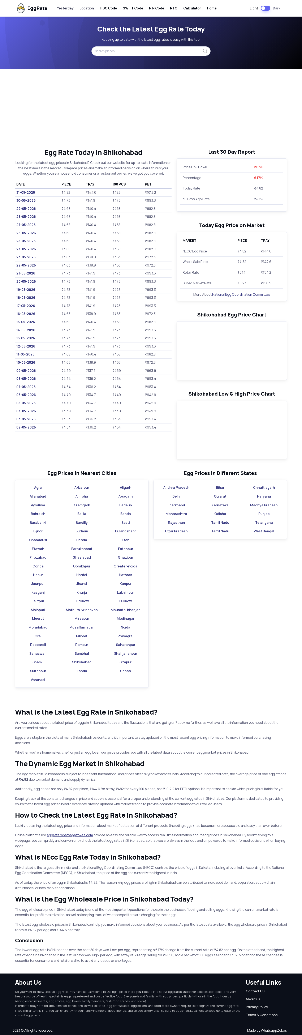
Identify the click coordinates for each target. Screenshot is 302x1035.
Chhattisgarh (264, 487)
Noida (125, 627)
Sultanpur (38, 671)
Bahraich (38, 513)
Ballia (81, 513)
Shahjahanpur (125, 653)
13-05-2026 (25, 338)
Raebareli (38, 644)
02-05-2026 (26, 427)
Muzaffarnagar (81, 627)
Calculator (192, 8)
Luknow (125, 601)
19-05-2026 (25, 289)
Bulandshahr (125, 531)
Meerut (38, 618)
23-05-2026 (26, 257)
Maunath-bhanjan (126, 610)
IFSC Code (108, 8)
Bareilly (82, 522)
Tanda (82, 671)
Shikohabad (81, 662)
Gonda (38, 566)
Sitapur (125, 662)
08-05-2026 (26, 378)
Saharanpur (125, 644)
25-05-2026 (26, 241)
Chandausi (38, 540)
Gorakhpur (81, 566)
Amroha (82, 496)
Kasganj (38, 592)
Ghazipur (125, 557)
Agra (38, 487)
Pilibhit (81, 636)
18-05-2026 (25, 297)
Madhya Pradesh (264, 505)
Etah (125, 540)
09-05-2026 (26, 370)
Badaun (125, 505)
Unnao (125, 671)
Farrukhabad (81, 548)
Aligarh (125, 487)
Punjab (264, 513)
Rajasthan (176, 522)
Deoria (81, 540)
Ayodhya (38, 505)
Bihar (220, 487)
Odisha (220, 513)
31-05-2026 (25, 192)
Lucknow (81, 601)
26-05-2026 (26, 233)
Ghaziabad (82, 557)
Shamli (38, 662)
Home (212, 8)
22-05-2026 (26, 265)
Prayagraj (125, 636)
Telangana (264, 522)
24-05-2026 (26, 249)
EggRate (31, 8)
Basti (125, 522)
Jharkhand (176, 505)
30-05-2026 (26, 200)
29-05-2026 (26, 208)
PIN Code (156, 8)
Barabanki (38, 522)
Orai (38, 636)
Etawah (38, 548)
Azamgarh (81, 505)
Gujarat (220, 496)
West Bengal (264, 531)
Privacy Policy (257, 1007)
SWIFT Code (133, 8)
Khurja (82, 592)
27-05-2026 (26, 224)
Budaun (82, 531)
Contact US (255, 991)
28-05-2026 (26, 216)
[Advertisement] (151, 108)
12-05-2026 (25, 346)
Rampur (81, 644)
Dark (276, 8)
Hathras (125, 574)
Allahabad (38, 496)
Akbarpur (81, 487)
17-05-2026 (25, 305)
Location (86, 8)
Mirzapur (81, 618)
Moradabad (38, 627)
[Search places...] (151, 51)
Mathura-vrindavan (82, 610)
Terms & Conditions (262, 1015)
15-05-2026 (25, 322)
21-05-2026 (25, 273)
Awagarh (125, 496)
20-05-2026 (26, 281)
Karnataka (220, 505)
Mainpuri (38, 610)
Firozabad (38, 557)
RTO (173, 8)
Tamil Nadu (220, 522)
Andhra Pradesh (176, 487)
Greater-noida (125, 566)
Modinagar (125, 618)
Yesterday (65, 8)
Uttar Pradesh (176, 531)
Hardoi (81, 574)
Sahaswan (38, 653)
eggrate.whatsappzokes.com (70, 835)
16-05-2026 (25, 313)
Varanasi (38, 679)
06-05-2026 (26, 394)
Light (254, 8)
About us (253, 999)
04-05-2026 (26, 411)
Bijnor (38, 531)
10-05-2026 (25, 362)
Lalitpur (38, 601)
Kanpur (125, 583)
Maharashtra (176, 513)
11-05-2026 (25, 354)
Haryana (264, 496)
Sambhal (82, 653)
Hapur (38, 574)
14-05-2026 (25, 330)
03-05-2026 (26, 419)
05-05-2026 (26, 403)
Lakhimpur (125, 592)
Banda (125, 513)
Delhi (176, 496)
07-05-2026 (26, 386)
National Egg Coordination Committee (241, 294)
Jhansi (81, 583)
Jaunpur (38, 583)
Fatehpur (125, 548)
